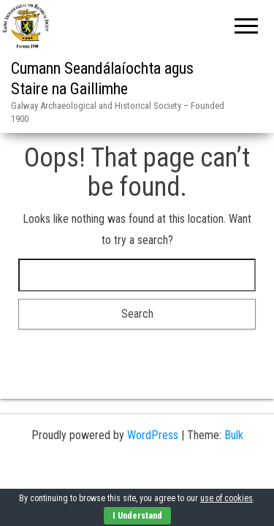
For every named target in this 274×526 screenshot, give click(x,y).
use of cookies (226, 498)
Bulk (233, 435)
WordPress (152, 435)
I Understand (137, 516)
